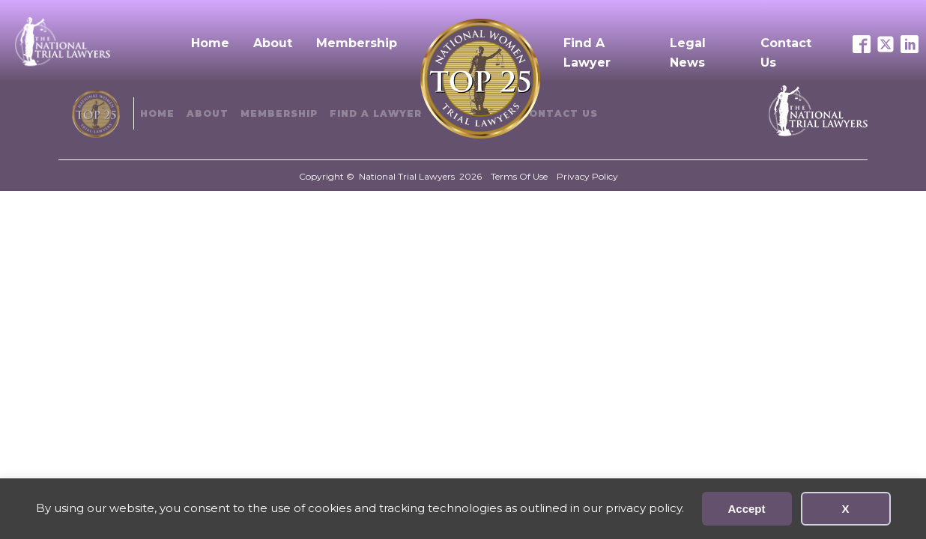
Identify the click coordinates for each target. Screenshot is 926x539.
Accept (746, 508)
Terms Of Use (519, 176)
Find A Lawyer (587, 53)
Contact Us (785, 53)
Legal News (688, 53)
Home (210, 43)
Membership (356, 43)
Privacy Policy (587, 176)
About (272, 43)
